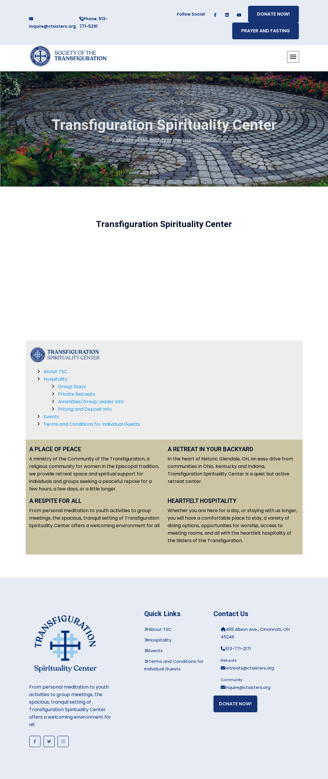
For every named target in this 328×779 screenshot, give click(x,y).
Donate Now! (273, 14)
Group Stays (72, 386)
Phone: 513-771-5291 (93, 22)
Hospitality (56, 379)
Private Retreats (76, 394)
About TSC (56, 371)
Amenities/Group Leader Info (91, 401)
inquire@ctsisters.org (52, 23)
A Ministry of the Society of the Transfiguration (164, 141)
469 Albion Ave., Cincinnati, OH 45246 (255, 633)
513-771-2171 (236, 649)
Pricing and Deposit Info (85, 409)
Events (51, 416)
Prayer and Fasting (265, 30)
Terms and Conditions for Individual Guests (92, 424)
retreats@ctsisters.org (247, 668)
